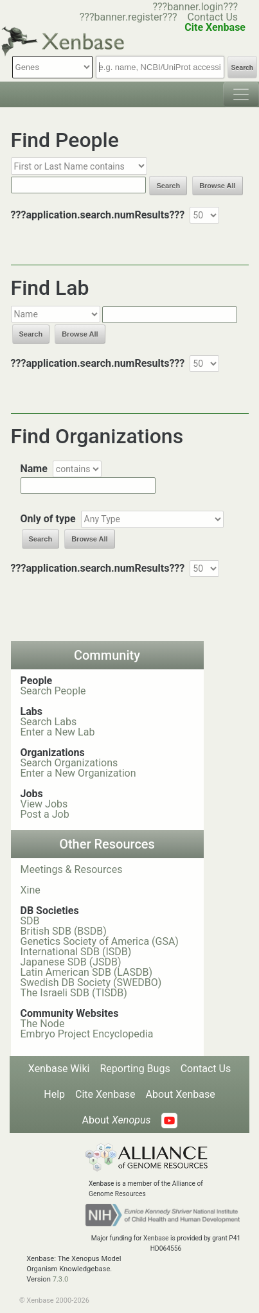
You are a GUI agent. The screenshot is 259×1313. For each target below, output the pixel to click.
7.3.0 (61, 1279)
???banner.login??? (195, 7)
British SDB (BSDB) (64, 931)
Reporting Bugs (135, 1068)
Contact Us (213, 17)
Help (54, 1094)
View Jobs (44, 804)
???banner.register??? (128, 17)
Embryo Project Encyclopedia (87, 1034)
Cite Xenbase (105, 1094)
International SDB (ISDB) (76, 952)
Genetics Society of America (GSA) (100, 941)
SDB (30, 921)
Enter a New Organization (78, 773)
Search (242, 68)
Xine (30, 890)
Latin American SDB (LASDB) (87, 972)
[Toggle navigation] (241, 94)
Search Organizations (69, 763)
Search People (53, 691)
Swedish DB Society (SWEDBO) (91, 982)
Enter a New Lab (58, 732)
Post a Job (45, 814)
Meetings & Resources (72, 869)
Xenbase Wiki (59, 1068)
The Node (43, 1024)
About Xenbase (180, 1094)
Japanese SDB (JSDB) (71, 962)
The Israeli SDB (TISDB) (74, 993)
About (116, 1120)
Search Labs (49, 722)
